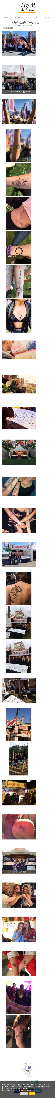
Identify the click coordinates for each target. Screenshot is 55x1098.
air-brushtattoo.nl (29, 1063)
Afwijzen (24, 1093)
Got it (32, 1093)
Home (5, 18)
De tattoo (19, 18)
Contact (33, 18)
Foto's (46, 18)
